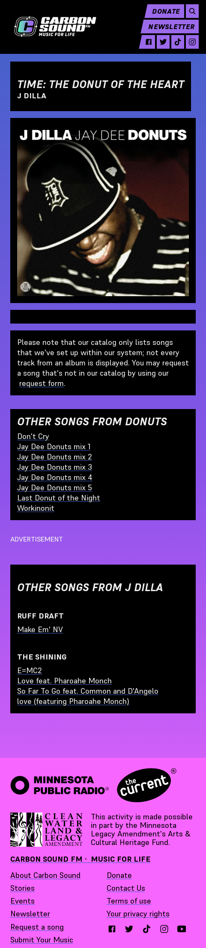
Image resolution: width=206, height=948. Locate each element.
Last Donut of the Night (58, 498)
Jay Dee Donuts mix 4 (55, 477)
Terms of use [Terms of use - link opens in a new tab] (129, 901)
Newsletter (168, 29)
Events (22, 901)
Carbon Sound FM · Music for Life (80, 859)
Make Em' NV (40, 629)
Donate (163, 13)
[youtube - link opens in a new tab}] (181, 929)
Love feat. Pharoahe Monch (64, 681)
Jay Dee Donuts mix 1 (53, 446)
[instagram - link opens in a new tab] (189, 44)
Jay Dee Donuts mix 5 (54, 487)
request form (41, 383)
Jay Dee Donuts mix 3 (54, 467)
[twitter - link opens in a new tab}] (129, 929)
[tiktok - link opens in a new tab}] (146, 929)
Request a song (37, 927)
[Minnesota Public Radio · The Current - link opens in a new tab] (93, 785)
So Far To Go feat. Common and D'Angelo (87, 691)
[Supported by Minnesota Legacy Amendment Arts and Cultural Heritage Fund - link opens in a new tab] (47, 830)
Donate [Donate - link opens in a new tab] (119, 875)
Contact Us (126, 888)
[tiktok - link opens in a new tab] (174, 44)
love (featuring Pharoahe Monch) (73, 701)
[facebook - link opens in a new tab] (145, 44)
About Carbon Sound (45, 875)
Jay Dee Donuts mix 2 (54, 457)
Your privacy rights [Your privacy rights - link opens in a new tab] (138, 914)
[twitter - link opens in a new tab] (160, 44)
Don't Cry (33, 436)
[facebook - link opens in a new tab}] (112, 929)
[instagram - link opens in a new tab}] (164, 929)
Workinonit (35, 508)
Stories (22, 888)
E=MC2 (29, 670)
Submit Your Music (41, 940)
